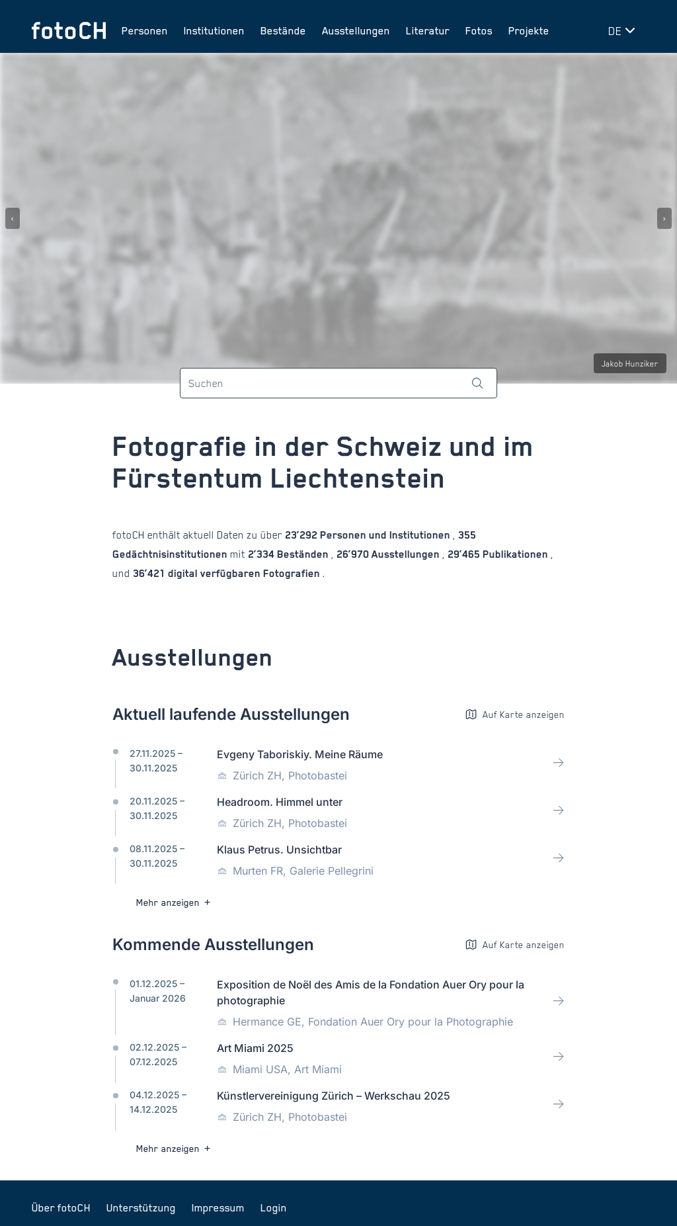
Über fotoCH (61, 1207)
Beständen (302, 554)
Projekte (528, 30)
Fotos (479, 30)
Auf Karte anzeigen (515, 714)
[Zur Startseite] (69, 30)
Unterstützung (141, 1207)
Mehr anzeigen (175, 902)
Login (273, 1207)
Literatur (428, 30)
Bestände (283, 30)
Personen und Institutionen (385, 535)
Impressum (218, 1207)
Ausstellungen (356, 30)
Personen (145, 30)
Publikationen (515, 554)
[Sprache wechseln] (624, 30)
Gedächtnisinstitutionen (171, 554)
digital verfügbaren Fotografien (244, 573)
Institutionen (214, 30)
